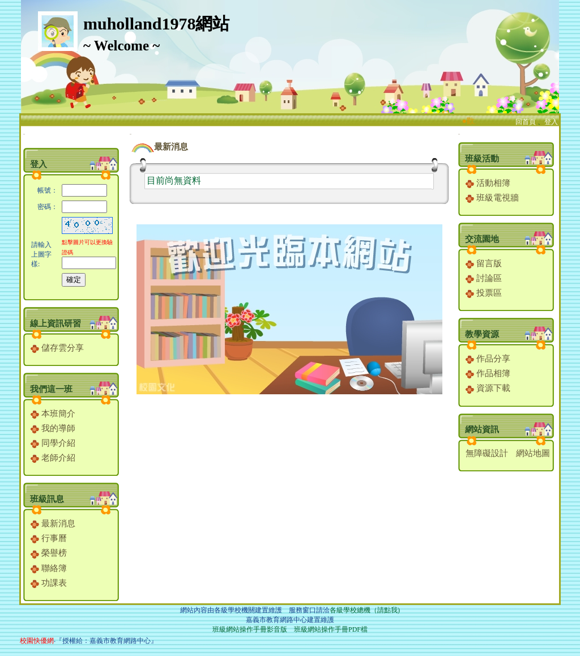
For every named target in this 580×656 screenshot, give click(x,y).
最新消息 (53, 523)
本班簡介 (53, 413)
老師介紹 (53, 457)
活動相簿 (488, 183)
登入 (551, 122)
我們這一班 (51, 389)
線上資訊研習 (55, 323)
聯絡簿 (49, 568)
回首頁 (525, 122)
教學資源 (482, 334)
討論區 (484, 278)
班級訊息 (47, 499)
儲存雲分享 (57, 347)
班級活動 (482, 158)
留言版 (484, 263)
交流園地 (482, 239)
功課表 (49, 582)
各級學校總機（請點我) (365, 610)
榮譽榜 (49, 552)
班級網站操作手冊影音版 (249, 629)
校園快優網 (37, 641)
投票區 (484, 292)
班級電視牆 (492, 197)
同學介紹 (53, 443)
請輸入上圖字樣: (41, 254)
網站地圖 (533, 453)
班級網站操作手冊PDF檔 (331, 629)
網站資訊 (482, 429)
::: (24, 134)
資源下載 (488, 388)
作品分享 (488, 358)
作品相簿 (488, 373)
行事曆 (49, 538)
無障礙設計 (487, 453)
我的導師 (53, 428)
